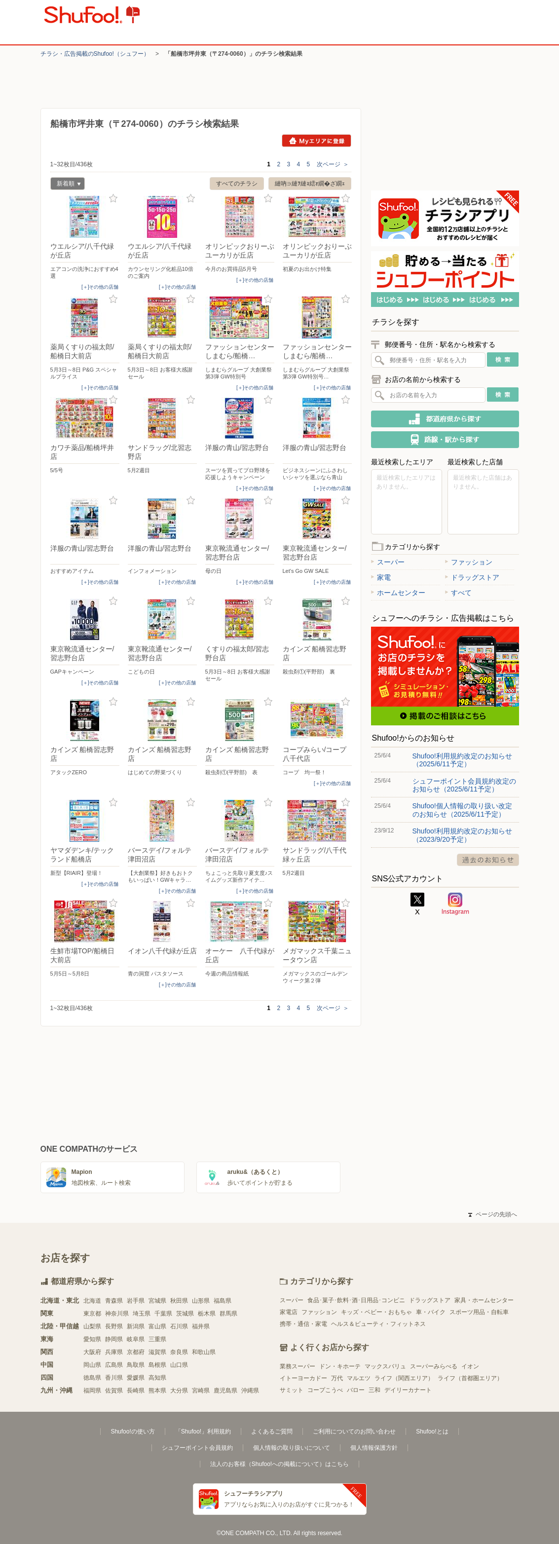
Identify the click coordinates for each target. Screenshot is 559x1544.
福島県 (222, 1300)
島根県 (157, 1364)
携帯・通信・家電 (303, 1323)
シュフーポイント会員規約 (197, 1447)
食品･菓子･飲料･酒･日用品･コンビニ (356, 1300)
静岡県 (114, 1339)
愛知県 (92, 1339)
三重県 (157, 1339)
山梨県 (92, 1326)
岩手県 (136, 1300)
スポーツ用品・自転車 (479, 1312)
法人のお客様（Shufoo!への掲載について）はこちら (279, 1464)
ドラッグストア (472, 577)
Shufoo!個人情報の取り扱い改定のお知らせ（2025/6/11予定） (462, 810)
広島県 (114, 1364)
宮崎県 (201, 1390)
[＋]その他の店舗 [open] (100, 287)
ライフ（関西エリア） (404, 1378)
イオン (470, 1366)
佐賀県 (114, 1390)
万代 (337, 1378)
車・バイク (431, 1312)
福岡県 (92, 1390)
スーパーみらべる (433, 1366)
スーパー (388, 562)
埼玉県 (141, 1313)
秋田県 (179, 1300)
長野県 (114, 1326)
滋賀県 (157, 1352)
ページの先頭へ (492, 1214)
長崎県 (136, 1390)
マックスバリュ (385, 1366)
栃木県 (207, 1313)
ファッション (468, 562)
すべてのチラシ (237, 183)
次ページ (333, 164)
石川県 (179, 1326)
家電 (381, 577)
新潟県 (136, 1326)
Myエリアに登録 (316, 140)
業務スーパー (297, 1366)
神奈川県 (117, 1313)
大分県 (179, 1390)
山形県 (201, 1300)
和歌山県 (204, 1352)
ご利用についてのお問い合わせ (354, 1431)
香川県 (114, 1377)
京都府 (136, 1352)
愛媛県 (136, 1377)
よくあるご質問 (272, 1431)
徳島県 (92, 1377)
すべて (458, 593)
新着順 (65, 184)
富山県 (157, 1326)
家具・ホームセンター (484, 1300)
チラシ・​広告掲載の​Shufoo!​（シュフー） (94, 53)
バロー (356, 1390)
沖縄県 (250, 1390)
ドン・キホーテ (340, 1366)
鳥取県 (136, 1364)
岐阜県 (136, 1339)
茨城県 (185, 1313)
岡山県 (92, 1364)
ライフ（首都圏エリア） (470, 1378)
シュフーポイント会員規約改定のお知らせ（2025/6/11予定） (464, 785)
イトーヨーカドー (303, 1378)
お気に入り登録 (113, 198)
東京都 (92, 1313)
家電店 (289, 1312)
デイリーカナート (408, 1390)
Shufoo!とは (432, 1431)
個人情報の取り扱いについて (291, 1447)
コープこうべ (325, 1390)
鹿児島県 (225, 1390)
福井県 (201, 1326)
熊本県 (157, 1390)
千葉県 (163, 1313)
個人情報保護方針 (374, 1447)
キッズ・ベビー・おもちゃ (376, 1312)
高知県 (157, 1377)
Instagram (455, 904)
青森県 (114, 1300)
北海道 (92, 1300)
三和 (374, 1390)
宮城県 (157, 1300)
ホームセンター (398, 593)
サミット (291, 1390)
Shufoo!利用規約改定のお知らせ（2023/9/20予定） (462, 835)
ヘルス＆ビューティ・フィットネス (378, 1323)
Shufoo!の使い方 (132, 1431)
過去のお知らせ (488, 860)
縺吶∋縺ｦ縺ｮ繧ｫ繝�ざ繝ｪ (310, 183)
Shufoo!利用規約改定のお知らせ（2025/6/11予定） (462, 760)
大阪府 (92, 1352)
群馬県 (228, 1313)
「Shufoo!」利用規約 (203, 1431)
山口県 (179, 1364)
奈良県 (179, 1352)
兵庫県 (114, 1352)
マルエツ (359, 1378)
